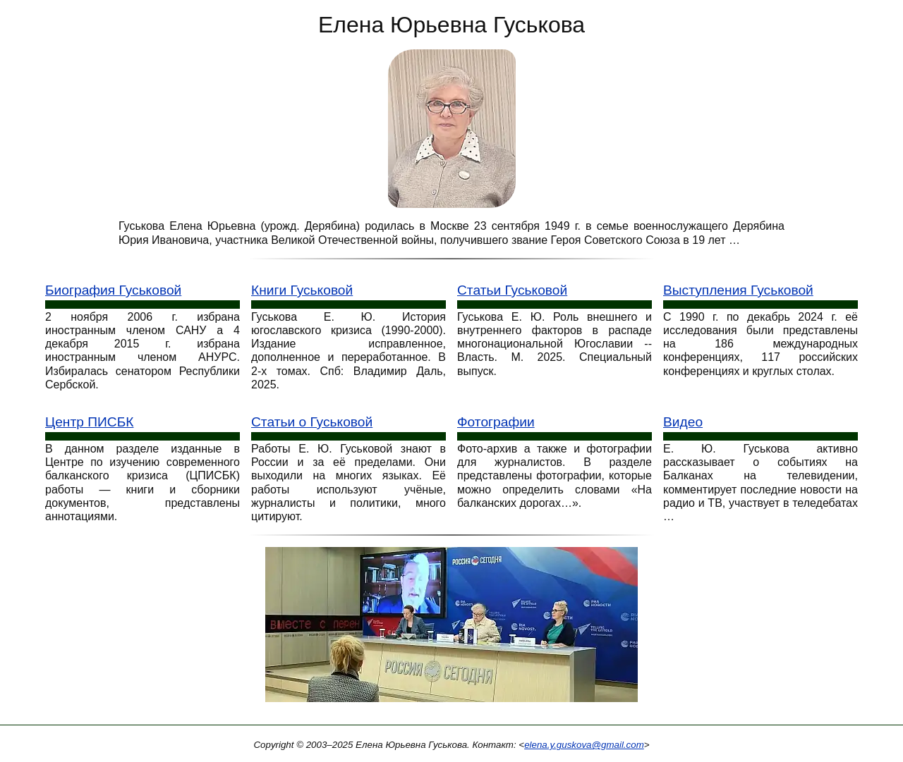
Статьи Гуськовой (512, 290)
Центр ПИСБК (89, 421)
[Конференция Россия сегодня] (451, 629)
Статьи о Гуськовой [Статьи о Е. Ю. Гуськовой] (311, 421)
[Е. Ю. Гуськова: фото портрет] (452, 128)
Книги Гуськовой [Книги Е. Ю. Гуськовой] (302, 290)
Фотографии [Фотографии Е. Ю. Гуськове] (496, 421)
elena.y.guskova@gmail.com (584, 744)
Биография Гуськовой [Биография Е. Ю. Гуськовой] (113, 290)
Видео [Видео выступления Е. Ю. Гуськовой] (683, 421)
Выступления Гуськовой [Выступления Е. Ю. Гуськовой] (738, 290)
